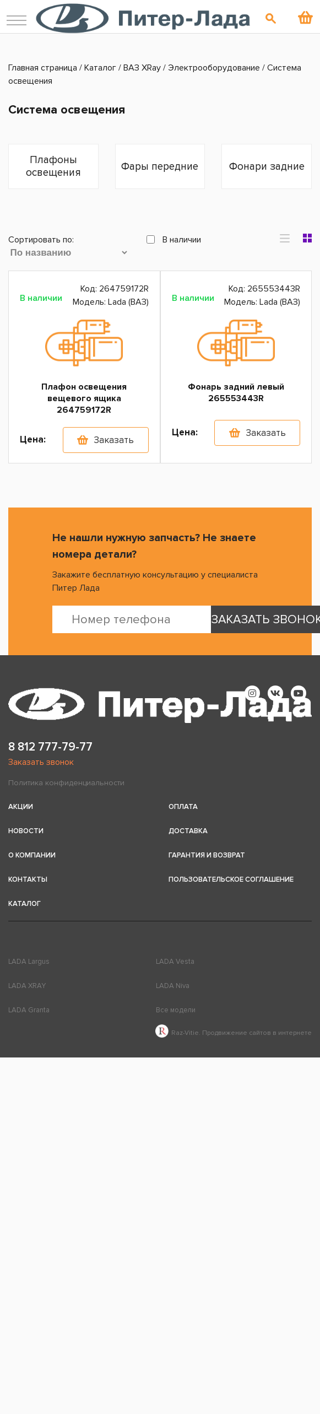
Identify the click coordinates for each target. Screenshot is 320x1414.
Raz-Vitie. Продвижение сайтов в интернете (233, 1033)
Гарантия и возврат (207, 855)
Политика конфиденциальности (66, 782)
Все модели (176, 1010)
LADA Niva (172, 985)
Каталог (24, 903)
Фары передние (159, 166)
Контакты (27, 879)
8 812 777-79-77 (50, 747)
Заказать (114, 440)
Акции (20, 806)
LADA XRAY (27, 985)
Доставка (188, 831)
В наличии (174, 239)
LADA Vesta (175, 961)
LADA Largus (29, 961)
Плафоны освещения (53, 166)
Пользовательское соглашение (231, 879)
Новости (26, 831)
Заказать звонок (41, 762)
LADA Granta (29, 1010)
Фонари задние (267, 166)
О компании (32, 855)
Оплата (183, 806)
